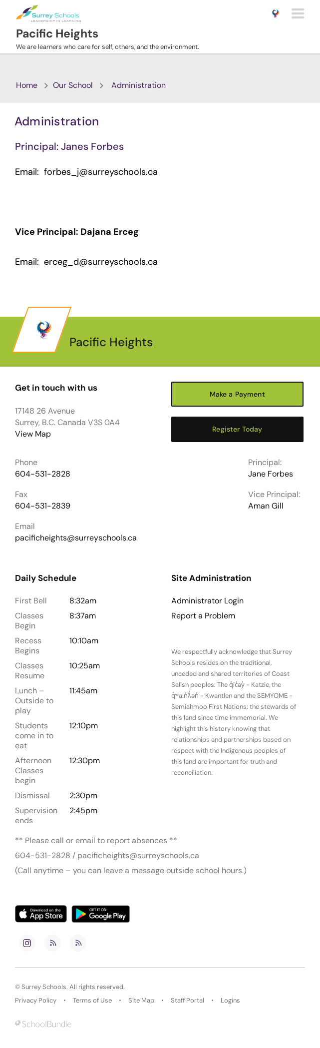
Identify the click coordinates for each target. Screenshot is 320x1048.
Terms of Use (92, 1000)
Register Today (237, 429)
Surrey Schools (43, 987)
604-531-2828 (42, 474)
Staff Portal (187, 1000)
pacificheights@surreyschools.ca (76, 537)
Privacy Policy (35, 1000)
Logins (230, 1000)
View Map (33, 434)
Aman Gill (266, 506)
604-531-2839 (42, 506)
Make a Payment (237, 394)
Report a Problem (203, 616)
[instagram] (26, 943)
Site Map (141, 1000)
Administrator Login (207, 601)
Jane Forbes (270, 474)
